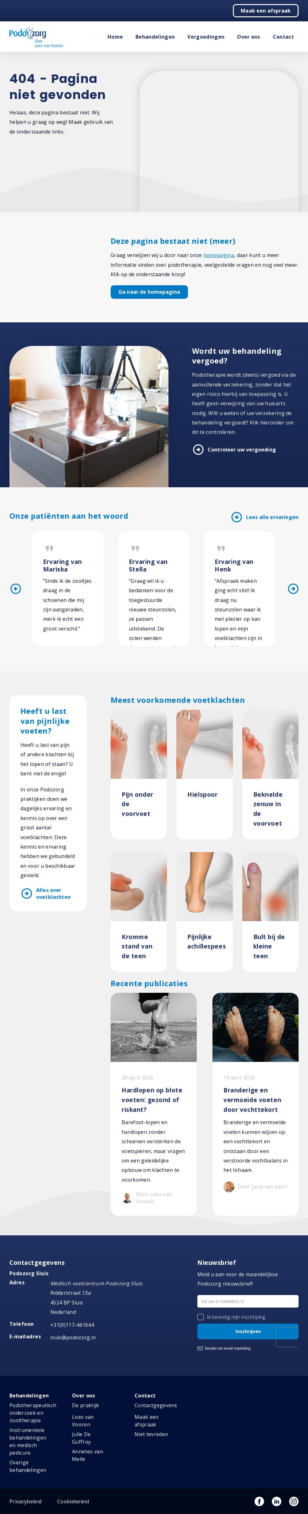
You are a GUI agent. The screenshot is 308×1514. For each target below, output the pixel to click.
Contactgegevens (156, 1405)
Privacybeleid (25, 1501)
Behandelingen (155, 36)
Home (115, 36)
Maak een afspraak (266, 10)
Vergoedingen (205, 36)
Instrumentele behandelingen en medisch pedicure (27, 1441)
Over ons (248, 36)
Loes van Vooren (83, 1420)
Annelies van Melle (87, 1455)
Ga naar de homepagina (149, 291)
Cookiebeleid (73, 1501)
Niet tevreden (151, 1434)
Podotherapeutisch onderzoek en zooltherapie (32, 1413)
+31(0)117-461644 (72, 1324)
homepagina (218, 255)
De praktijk (85, 1405)
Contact (283, 36)
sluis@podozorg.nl (73, 1337)
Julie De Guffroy (81, 1438)
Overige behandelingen (27, 1466)
